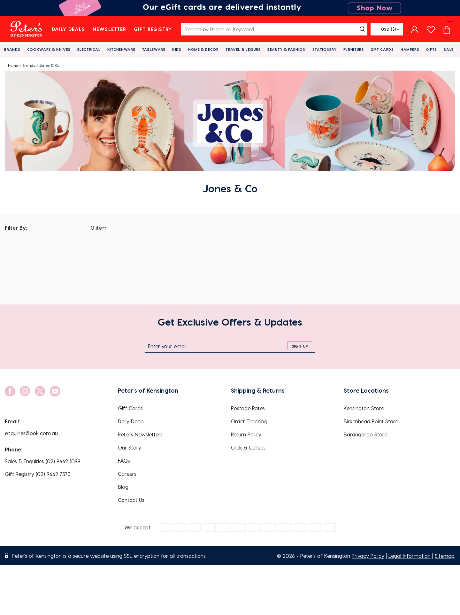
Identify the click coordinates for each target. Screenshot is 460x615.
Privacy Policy (368, 556)
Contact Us (131, 500)
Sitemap (444, 556)
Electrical (89, 49)
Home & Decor (203, 49)
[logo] (26, 29)
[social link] (10, 391)
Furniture (353, 49)
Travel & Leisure (243, 49)
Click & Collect (248, 447)
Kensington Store (364, 408)
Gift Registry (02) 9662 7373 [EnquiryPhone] (38, 474)
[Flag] (387, 29)
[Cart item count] (446, 29)
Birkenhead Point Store (371, 421)
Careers (127, 474)
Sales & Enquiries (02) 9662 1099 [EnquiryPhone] (42, 461)
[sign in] (414, 29)
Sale (449, 49)
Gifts (431, 49)
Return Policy (246, 434)
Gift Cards (382, 49)
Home (13, 65)
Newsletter (109, 29)
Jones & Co (49, 65)
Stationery (324, 49)
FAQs (124, 460)
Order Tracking (249, 421)
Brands (12, 49)
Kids (176, 49)
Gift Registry (153, 29)
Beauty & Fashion (286, 49)
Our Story (129, 447)
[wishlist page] (430, 29)
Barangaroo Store (365, 434)
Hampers (410, 49)
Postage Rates (248, 408)
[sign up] (300, 345)
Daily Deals (68, 29)
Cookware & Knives (49, 49)
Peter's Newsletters (140, 434)
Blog (123, 487)
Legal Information (409, 556)
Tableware (153, 49)
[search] (362, 29)
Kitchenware (121, 49)
